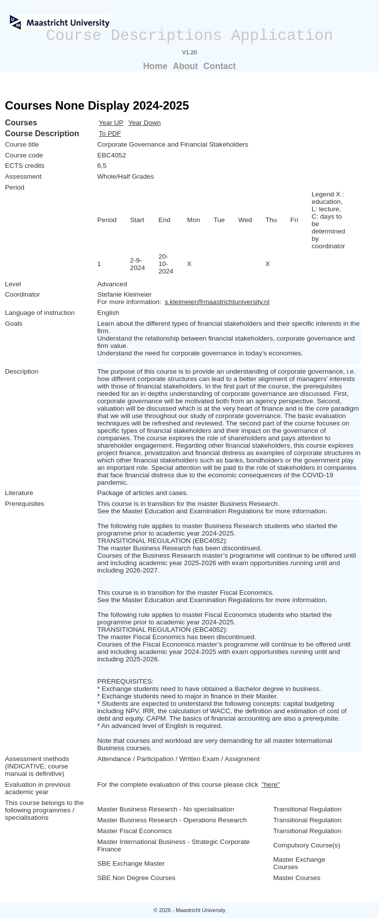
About (185, 66)
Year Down (144, 122)
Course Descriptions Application (189, 35)
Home (155, 66)
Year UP (111, 122)
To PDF (110, 133)
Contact (219, 66)
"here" (271, 784)
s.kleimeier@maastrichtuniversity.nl (217, 302)
